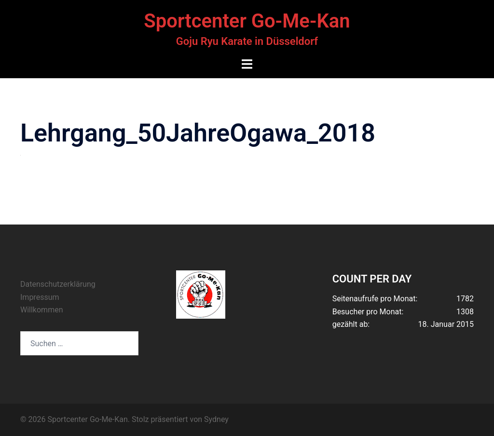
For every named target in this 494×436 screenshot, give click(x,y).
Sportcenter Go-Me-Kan (247, 21)
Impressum (39, 297)
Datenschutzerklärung (58, 284)
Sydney (216, 419)
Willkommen (41, 309)
